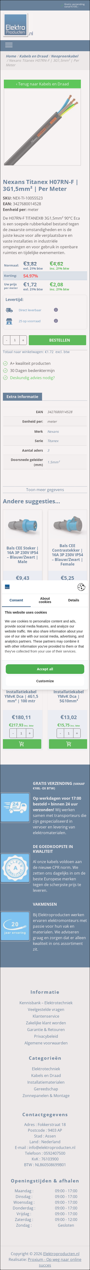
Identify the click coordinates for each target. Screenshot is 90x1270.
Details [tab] (73, 600)
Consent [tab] (16, 600)
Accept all (45, 669)
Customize (45, 681)
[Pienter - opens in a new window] (81, 587)
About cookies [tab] (45, 600)
